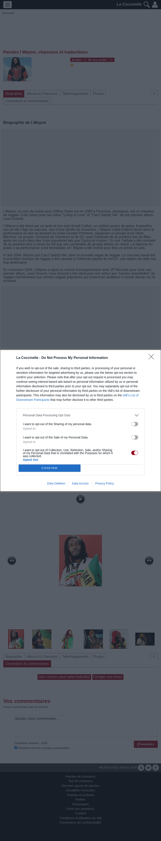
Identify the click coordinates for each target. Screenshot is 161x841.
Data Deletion (56, 483)
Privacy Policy (104, 483)
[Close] (153, 358)
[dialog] (80, 421)
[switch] (134, 424)
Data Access (80, 483)
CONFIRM (50, 468)
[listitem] (80, 415)
